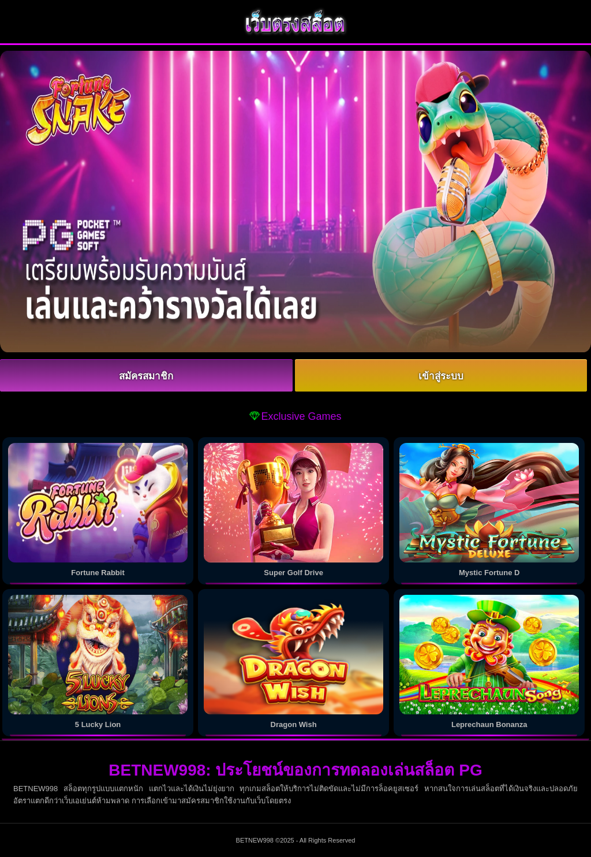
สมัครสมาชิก (146, 376)
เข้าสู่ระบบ (440, 376)
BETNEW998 (255, 840)
